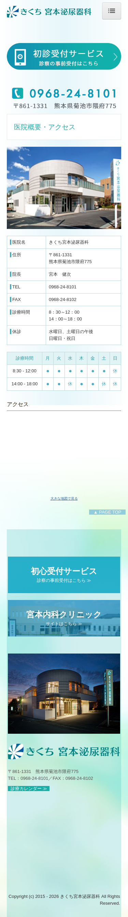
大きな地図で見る (64, 498)
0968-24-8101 (62, 286)
